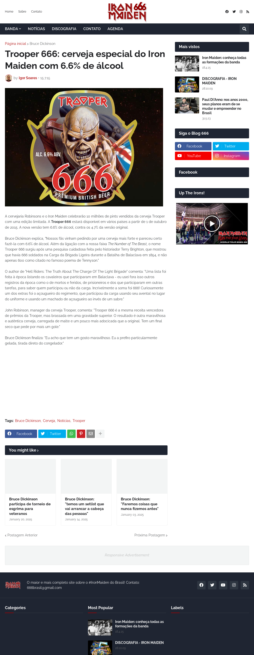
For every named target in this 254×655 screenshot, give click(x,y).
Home (9, 11)
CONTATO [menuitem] (92, 29)
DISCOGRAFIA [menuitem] (64, 29)
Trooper (79, 421)
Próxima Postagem (149, 535)
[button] (244, 29)
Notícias (63, 421)
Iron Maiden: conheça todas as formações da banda (224, 60)
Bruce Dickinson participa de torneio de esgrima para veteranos (30, 506)
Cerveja (49, 421)
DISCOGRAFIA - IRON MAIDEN (219, 81)
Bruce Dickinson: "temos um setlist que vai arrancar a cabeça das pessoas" (84, 506)
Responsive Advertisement (127, 555)
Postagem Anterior (22, 535)
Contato (36, 11)
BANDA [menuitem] (11, 29)
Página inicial (15, 43)
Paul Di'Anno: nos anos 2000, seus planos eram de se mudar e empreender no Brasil (225, 106)
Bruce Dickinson (42, 43)
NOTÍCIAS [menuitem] (36, 29)
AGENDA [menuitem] (115, 29)
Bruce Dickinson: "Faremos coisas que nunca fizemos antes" (140, 504)
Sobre (22, 11)
